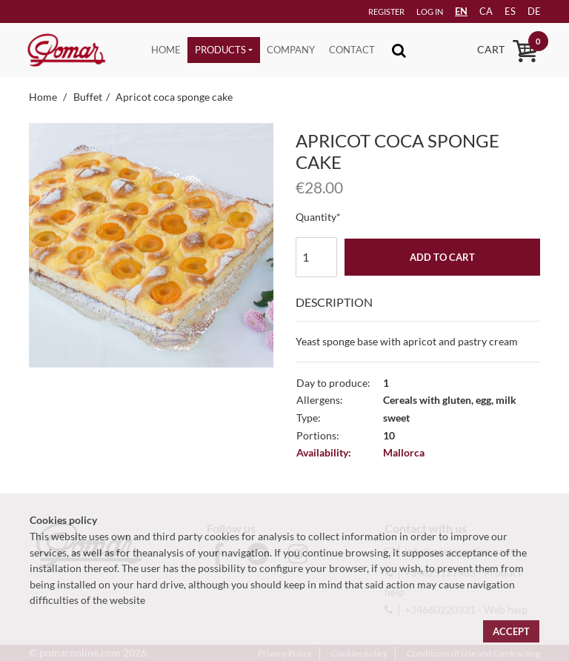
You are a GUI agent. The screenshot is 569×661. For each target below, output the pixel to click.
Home (166, 50)
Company (291, 50)
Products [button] (220, 50)
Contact (352, 50)
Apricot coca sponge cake (174, 96)
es (502, 11)
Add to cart (442, 257)
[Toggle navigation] (399, 50)
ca (475, 11)
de (528, 11)
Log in (409, 11)
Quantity (316, 216)
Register (363, 11)
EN (448, 11)
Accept (511, 631)
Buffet (87, 96)
